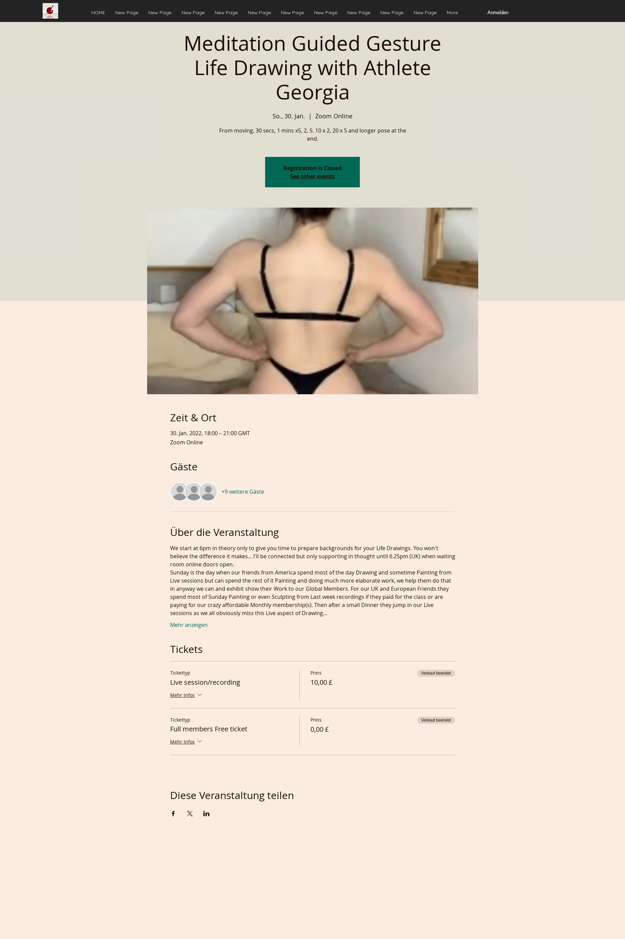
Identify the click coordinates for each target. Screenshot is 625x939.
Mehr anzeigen (189, 625)
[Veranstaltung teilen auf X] (190, 813)
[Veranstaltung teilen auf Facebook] (173, 813)
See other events (312, 176)
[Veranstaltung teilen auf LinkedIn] (206, 813)
